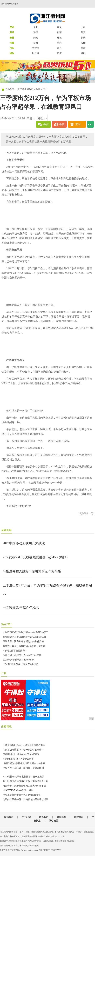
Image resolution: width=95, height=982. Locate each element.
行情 (59, 53)
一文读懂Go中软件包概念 (21, 607)
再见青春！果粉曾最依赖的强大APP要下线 (24, 785)
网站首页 (8, 817)
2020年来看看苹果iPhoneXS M (18, 659)
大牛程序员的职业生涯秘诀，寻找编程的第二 (25, 632)
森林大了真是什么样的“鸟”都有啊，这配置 (24, 646)
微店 (59, 48)
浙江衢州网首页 (25, 89)
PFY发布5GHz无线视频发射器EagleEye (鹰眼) (35, 557)
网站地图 (53, 820)
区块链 (35, 53)
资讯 (83, 53)
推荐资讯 (6, 726)
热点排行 (6, 624)
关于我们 (26, 817)
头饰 (83, 37)
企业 (35, 27)
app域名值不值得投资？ (15, 650)
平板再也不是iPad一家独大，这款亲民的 (23, 768)
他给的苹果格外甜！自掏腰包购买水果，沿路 (25, 799)
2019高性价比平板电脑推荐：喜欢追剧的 (23, 776)
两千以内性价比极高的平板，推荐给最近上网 (25, 781)
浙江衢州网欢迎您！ (10, 3)
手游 (83, 27)
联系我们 (43, 817)
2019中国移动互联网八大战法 (24, 543)
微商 (35, 42)
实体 (83, 42)
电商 (59, 42)
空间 (78, 124)
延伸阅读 (6, 530)
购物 (35, 37)
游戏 (35, 32)
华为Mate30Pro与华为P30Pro (18, 758)
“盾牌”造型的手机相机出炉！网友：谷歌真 (24, 763)
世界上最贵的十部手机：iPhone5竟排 (22, 794)
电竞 (59, 27)
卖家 (83, 48)
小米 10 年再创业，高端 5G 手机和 (20, 664)
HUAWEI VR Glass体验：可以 (18, 790)
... (90, 124)
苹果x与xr (25, 505)
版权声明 (78, 817)
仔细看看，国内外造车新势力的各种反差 (23, 641)
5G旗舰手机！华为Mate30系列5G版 (21, 754)
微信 (46, 124)
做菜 (59, 32)
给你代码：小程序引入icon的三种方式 (22, 655)
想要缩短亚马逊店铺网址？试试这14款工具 (24, 637)
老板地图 (61, 817)
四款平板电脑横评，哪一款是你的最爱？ (23, 749)
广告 (4, 673)
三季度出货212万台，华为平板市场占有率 (24, 745)
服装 (59, 37)
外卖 (83, 32)
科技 (38, 89)
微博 (62, 124)
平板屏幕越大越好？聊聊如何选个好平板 (32, 571)
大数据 (35, 48)
